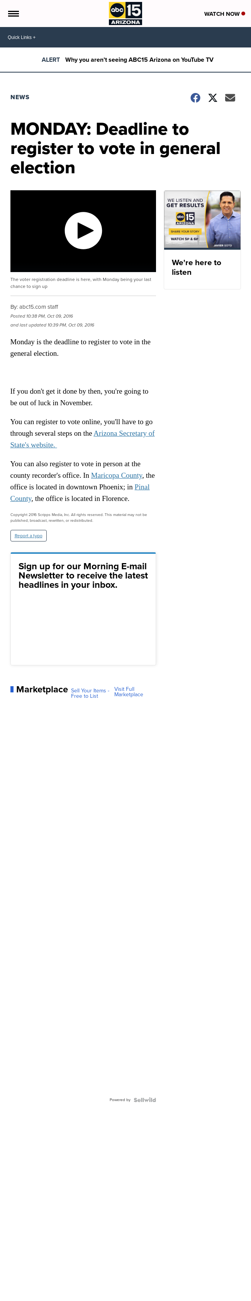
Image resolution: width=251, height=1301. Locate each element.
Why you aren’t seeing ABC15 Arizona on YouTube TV (139, 59)
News (20, 97)
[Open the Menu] (13, 13)
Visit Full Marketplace (128, 692)
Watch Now (224, 14)
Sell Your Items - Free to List (90, 693)
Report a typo (28, 535)
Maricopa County (116, 475)
